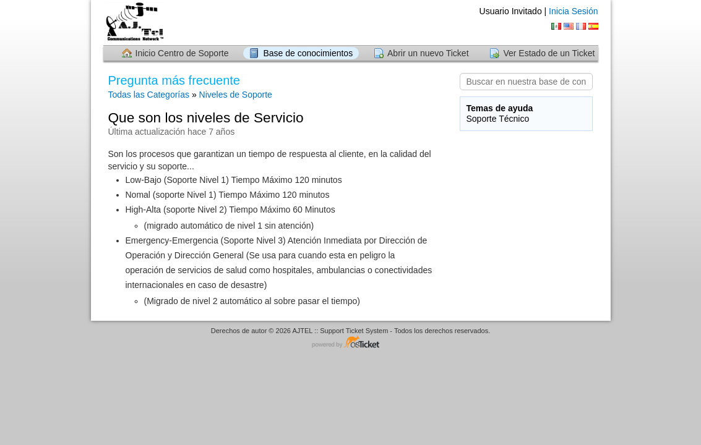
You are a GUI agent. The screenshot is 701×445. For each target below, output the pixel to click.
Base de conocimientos (308, 53)
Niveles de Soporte (235, 95)
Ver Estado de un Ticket (549, 53)
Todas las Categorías (149, 95)
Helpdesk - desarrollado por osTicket (351, 343)
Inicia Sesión (573, 11)
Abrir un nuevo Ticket (428, 53)
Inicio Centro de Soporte (182, 53)
